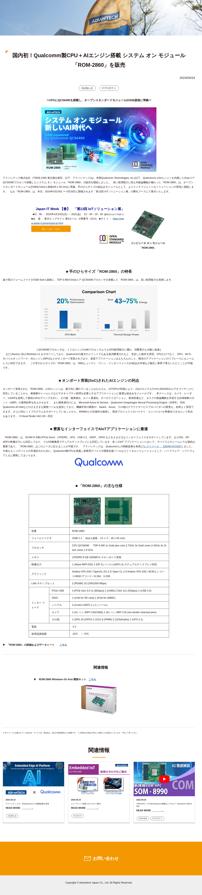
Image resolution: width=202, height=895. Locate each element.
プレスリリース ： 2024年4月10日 (160, 446)
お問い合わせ (106, 858)
